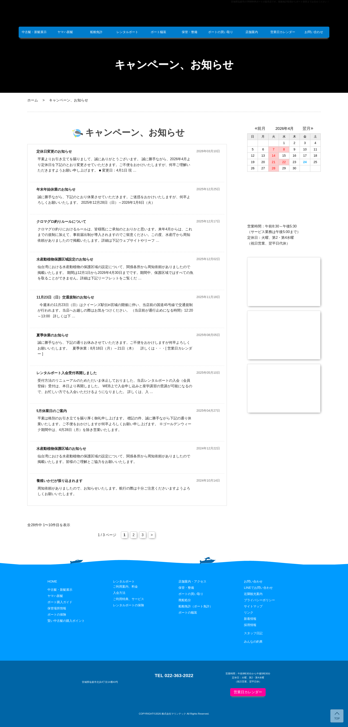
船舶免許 (96, 32)
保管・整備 (189, 32)
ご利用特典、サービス (128, 599)
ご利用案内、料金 (125, 586)
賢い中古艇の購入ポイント (66, 620)
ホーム (32, 100)
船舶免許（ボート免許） (195, 606)
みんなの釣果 (253, 641)
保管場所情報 (56, 608)
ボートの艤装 (187, 612)
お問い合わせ (313, 32)
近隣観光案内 (253, 594)
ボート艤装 (158, 32)
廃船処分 (184, 600)
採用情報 (250, 625)
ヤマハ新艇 (65, 32)
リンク (248, 612)
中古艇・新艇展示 (34, 32)
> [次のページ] (152, 535)
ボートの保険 (56, 614)
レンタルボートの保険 (128, 605)
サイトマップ (253, 606)
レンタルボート (127, 32)
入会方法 (119, 593)
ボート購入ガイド (59, 602)
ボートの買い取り (220, 32)
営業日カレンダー (282, 32)
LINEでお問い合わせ (258, 587)
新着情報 (250, 618)
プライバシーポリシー (259, 600)
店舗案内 (251, 32)
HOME (52, 581)
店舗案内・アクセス (192, 581)
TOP (337, 718)
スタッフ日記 (253, 633)
